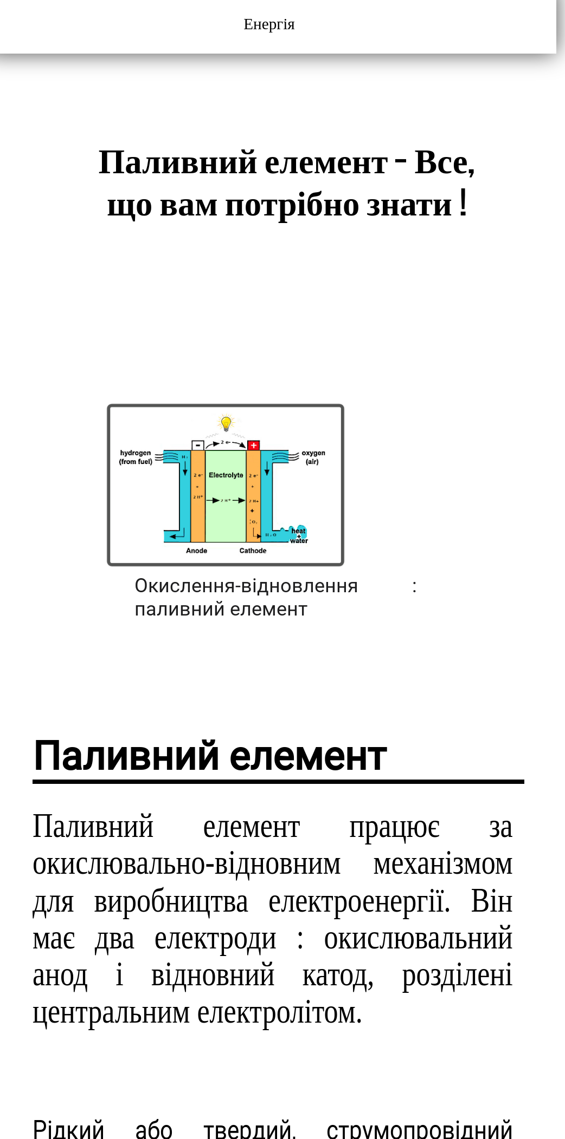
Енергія (271, 23)
